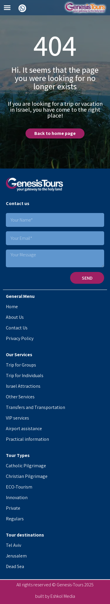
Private (13, 508)
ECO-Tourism (19, 487)
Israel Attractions (23, 386)
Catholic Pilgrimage (26, 466)
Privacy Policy (19, 338)
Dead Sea (15, 566)
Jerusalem (16, 556)
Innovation (17, 497)
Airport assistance (24, 428)
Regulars (15, 519)
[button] (7, 7)
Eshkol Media (62, 596)
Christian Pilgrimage (27, 476)
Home (12, 306)
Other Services (20, 397)
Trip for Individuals (24, 375)
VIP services (17, 418)
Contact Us (17, 328)
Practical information (27, 439)
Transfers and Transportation (35, 407)
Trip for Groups (21, 365)
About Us (15, 317)
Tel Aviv (13, 545)
